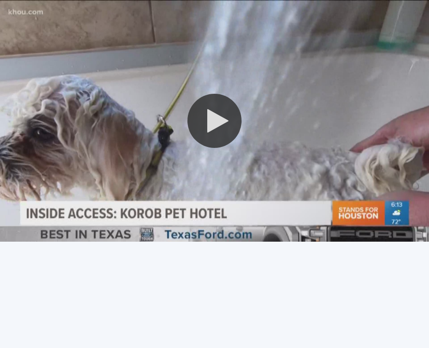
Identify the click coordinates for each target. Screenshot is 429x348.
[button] (214, 121)
